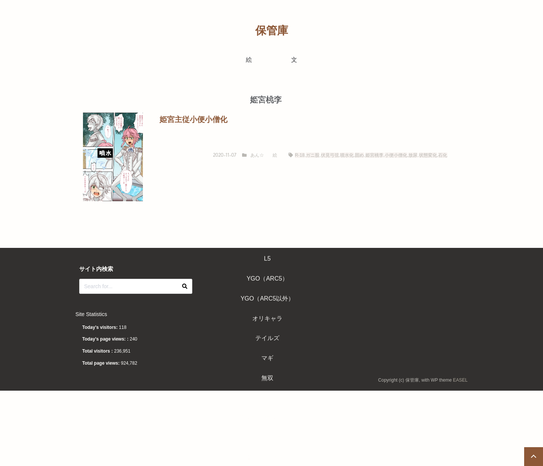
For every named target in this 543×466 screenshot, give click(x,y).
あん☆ (257, 155)
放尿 (412, 155)
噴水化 (347, 155)
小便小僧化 (396, 155)
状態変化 (428, 155)
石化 (442, 155)
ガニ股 (312, 155)
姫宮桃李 (374, 155)
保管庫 (271, 30)
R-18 (300, 155)
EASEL (460, 380)
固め (359, 155)
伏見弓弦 (330, 155)
